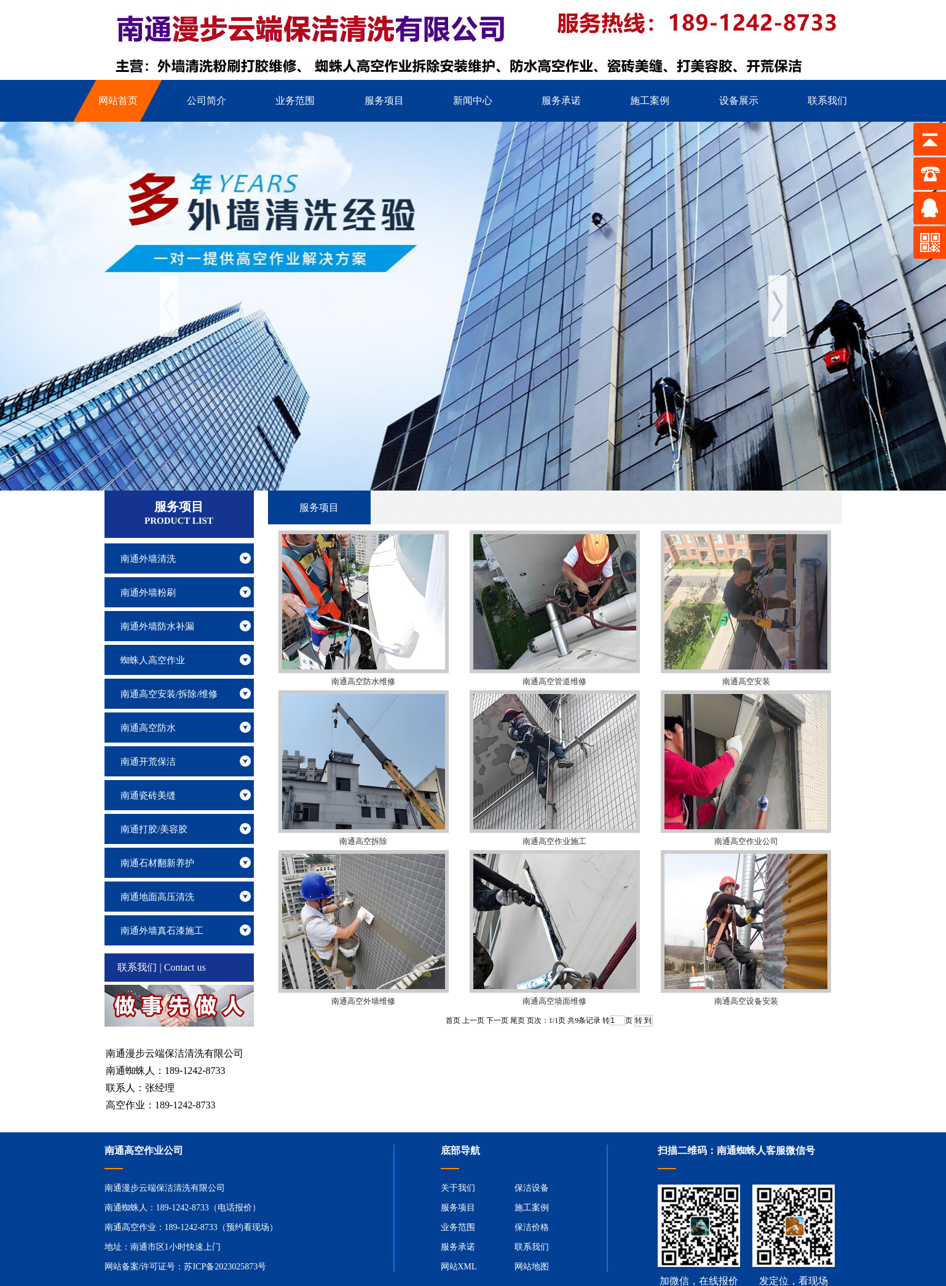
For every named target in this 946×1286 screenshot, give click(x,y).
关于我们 (458, 1188)
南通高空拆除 (363, 841)
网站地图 (531, 1266)
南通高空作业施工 (554, 841)
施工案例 (531, 1207)
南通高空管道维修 (554, 681)
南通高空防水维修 (363, 681)
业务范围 (458, 1227)
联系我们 (531, 1247)
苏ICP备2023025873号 (225, 1266)
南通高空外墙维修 (363, 1001)
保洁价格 (531, 1227)
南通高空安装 (746, 681)
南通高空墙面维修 (554, 1001)
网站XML (459, 1266)
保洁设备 (531, 1188)
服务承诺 (458, 1247)
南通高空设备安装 (746, 1001)
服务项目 (458, 1207)
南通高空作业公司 (746, 841)
